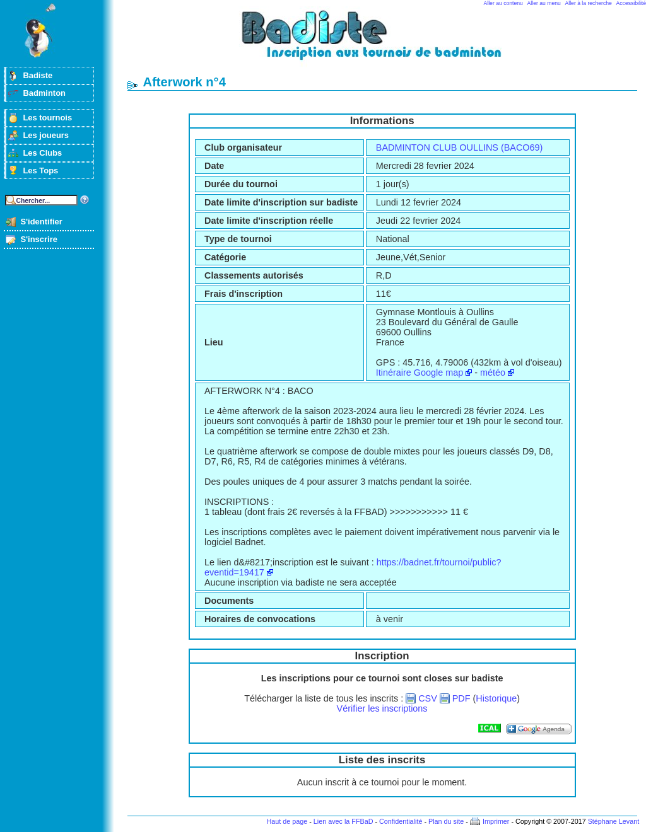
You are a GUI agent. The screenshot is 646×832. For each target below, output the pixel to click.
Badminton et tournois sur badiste (386, 41)
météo (492, 372)
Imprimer (496, 821)
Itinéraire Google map (419, 372)
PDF (461, 698)
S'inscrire (38, 239)
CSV (427, 698)
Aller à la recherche (588, 3)
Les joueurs (46, 135)
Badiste (37, 75)
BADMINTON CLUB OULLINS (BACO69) (459, 147)
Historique (496, 698)
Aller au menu (544, 3)
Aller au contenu (503, 3)
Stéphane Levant (614, 821)
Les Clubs (42, 153)
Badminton (44, 93)
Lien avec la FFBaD (343, 821)
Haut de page (286, 821)
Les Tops (40, 170)
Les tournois (47, 117)
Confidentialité (400, 821)
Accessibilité (631, 3)
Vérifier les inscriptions (382, 708)
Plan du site (446, 821)
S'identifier (41, 221)
